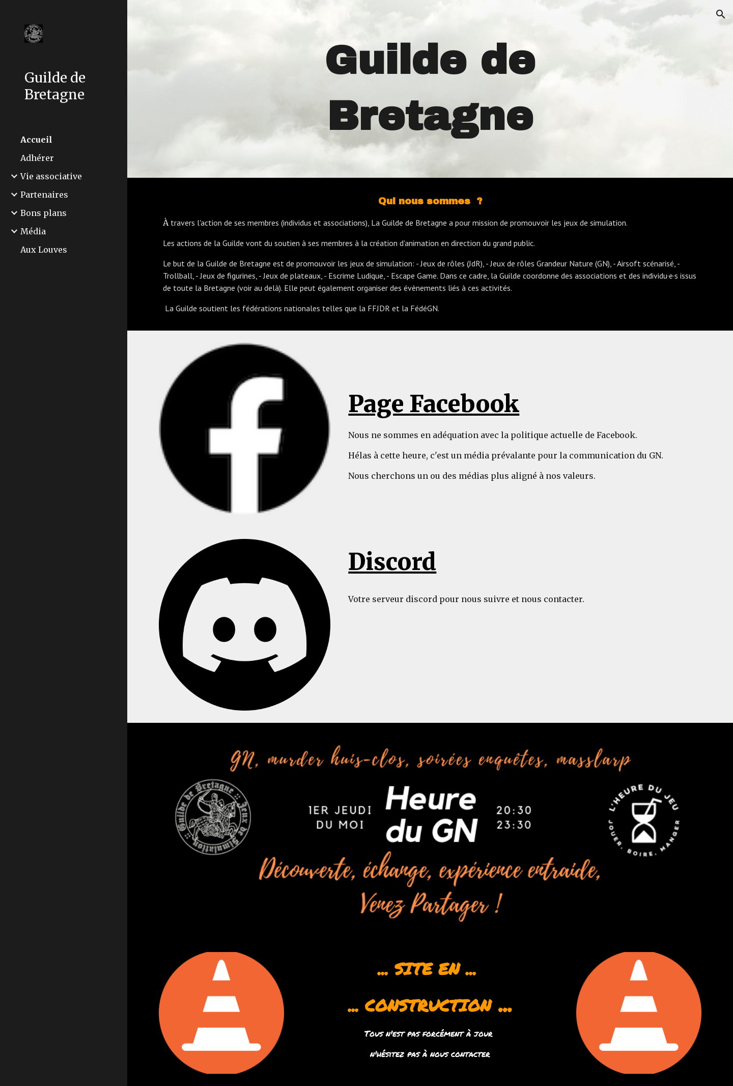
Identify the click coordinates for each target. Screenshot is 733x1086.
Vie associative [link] (51, 176)
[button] (721, 14)
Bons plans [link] (43, 213)
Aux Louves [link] (43, 250)
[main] (430, 89)
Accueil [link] (36, 139)
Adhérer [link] (37, 158)
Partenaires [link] (44, 194)
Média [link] (33, 231)
